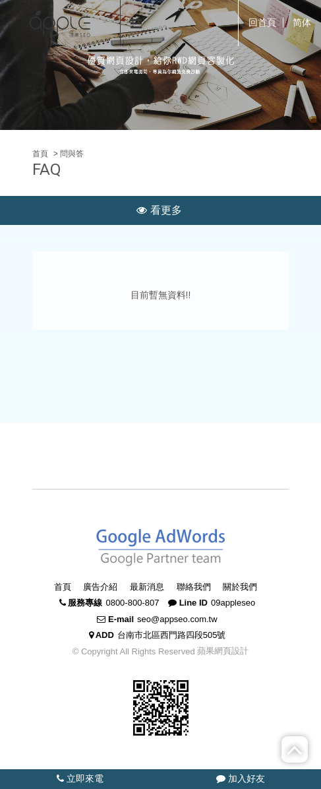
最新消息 (147, 587)
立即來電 (80, 778)
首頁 (40, 153)
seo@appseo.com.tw (177, 619)
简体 (302, 22)
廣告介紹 (100, 587)
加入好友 (240, 778)
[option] (160, 65)
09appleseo (233, 603)
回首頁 (262, 22)
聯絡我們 (194, 587)
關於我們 (240, 587)
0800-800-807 (132, 603)
